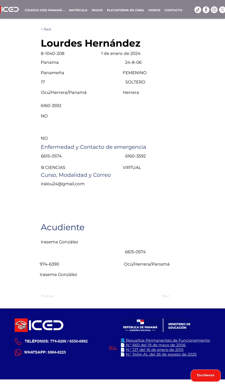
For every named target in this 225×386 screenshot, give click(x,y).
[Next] (158, 296)
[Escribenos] (206, 375)
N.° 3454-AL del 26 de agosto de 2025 (161, 354)
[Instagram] (214, 9)
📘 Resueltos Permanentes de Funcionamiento (165, 340)
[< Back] (55, 29)
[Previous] (55, 296)
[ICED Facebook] (206, 9)
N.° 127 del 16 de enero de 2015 (154, 349)
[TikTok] (197, 9)
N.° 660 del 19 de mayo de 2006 (155, 345)
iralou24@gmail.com (63, 183)
